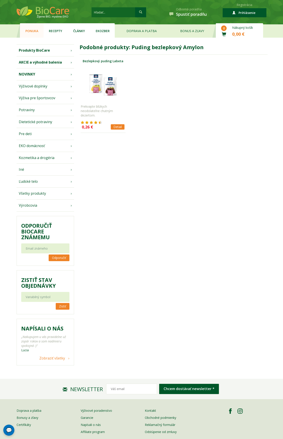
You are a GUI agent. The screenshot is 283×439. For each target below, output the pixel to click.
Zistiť (62, 306)
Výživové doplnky (33, 86)
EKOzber (103, 31)
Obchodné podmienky (160, 418)
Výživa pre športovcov (37, 97)
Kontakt (150, 410)
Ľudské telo (28, 181)
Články (79, 31)
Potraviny (27, 109)
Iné (21, 169)
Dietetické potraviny (35, 121)
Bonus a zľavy (192, 31)
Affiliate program (93, 432)
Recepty (55, 31)
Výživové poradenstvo (96, 410)
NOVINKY (27, 74)
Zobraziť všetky (52, 358)
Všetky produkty (32, 193)
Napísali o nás (91, 425)
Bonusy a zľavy (27, 418)
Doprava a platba (141, 31)
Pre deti (25, 133)
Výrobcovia (28, 205)
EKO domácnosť (32, 145)
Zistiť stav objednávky (38, 283)
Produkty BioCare (34, 50)
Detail (117, 127)
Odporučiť (59, 258)
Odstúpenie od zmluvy (161, 432)
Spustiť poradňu (191, 14)
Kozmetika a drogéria (36, 157)
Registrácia (244, 5)
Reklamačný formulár (160, 425)
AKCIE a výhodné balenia (40, 62)
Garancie (87, 418)
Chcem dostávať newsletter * (189, 388)
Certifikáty (24, 425)
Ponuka (31, 31)
